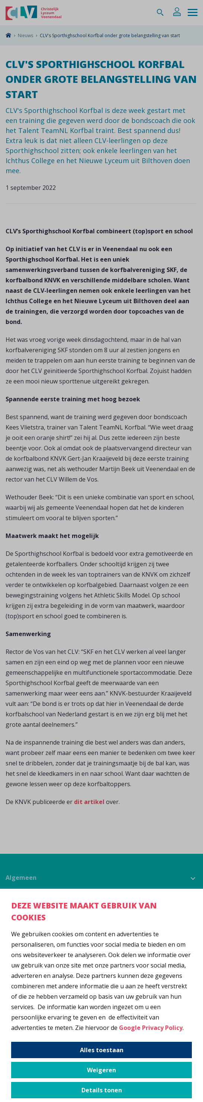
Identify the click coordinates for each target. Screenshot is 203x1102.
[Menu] (192, 13)
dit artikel (89, 802)
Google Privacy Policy (151, 1028)
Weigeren (101, 1070)
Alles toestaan (101, 1050)
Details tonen (101, 1090)
